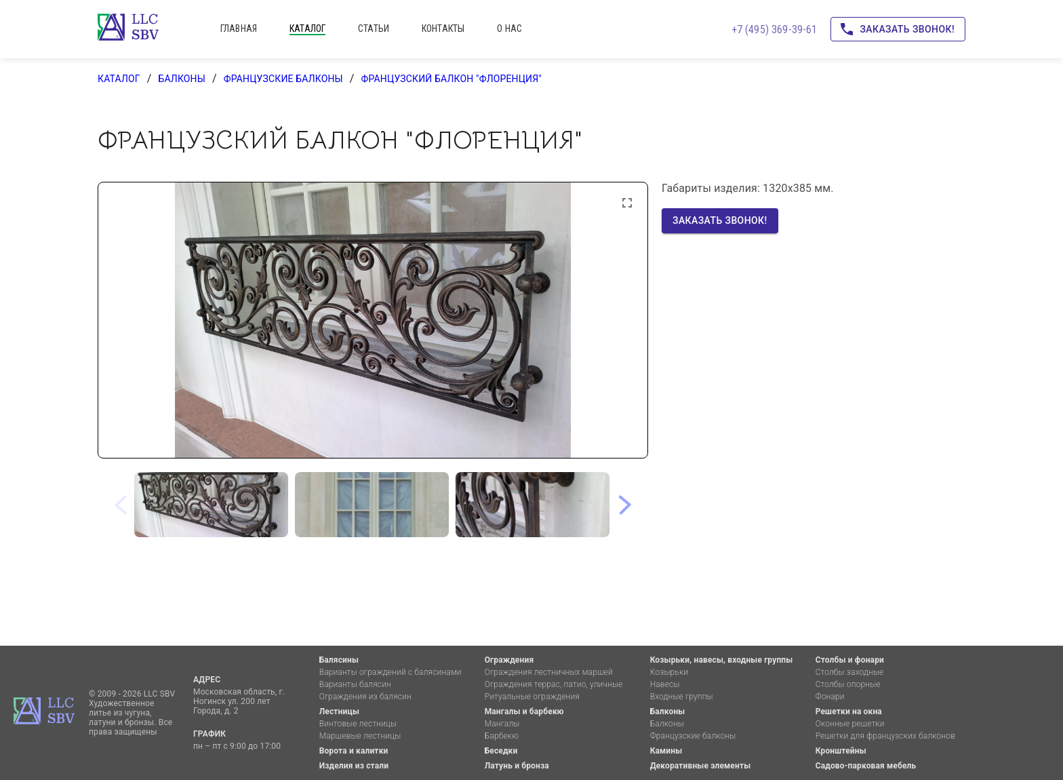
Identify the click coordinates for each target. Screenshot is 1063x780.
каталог (307, 28)
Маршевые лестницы (360, 736)
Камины (666, 751)
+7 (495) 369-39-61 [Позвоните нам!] (774, 29)
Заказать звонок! (898, 29)
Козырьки (669, 672)
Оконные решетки (850, 723)
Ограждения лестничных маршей (549, 672)
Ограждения (509, 660)
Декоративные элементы (700, 766)
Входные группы (681, 696)
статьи (373, 28)
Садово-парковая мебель (866, 766)
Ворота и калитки (353, 751)
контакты (443, 28)
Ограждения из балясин (365, 696)
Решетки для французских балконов (885, 736)
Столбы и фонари (850, 660)
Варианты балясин (355, 684)
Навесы (665, 684)
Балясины (339, 660)
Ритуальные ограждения (532, 696)
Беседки (501, 751)
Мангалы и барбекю (524, 711)
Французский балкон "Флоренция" (451, 78)
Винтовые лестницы (358, 723)
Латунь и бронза (517, 766)
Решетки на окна (849, 711)
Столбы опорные (848, 684)
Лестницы (339, 711)
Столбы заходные (850, 672)
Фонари (830, 696)
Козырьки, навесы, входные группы (721, 660)
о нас (509, 28)
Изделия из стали (354, 766)
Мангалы (502, 723)
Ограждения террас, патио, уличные (554, 684)
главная (238, 28)
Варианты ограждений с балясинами (390, 672)
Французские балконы (283, 78)
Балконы (181, 78)
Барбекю (502, 736)
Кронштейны (841, 751)
